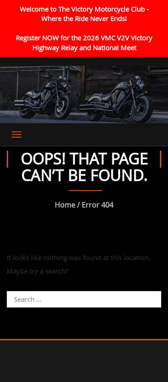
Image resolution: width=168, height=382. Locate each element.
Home (65, 205)
